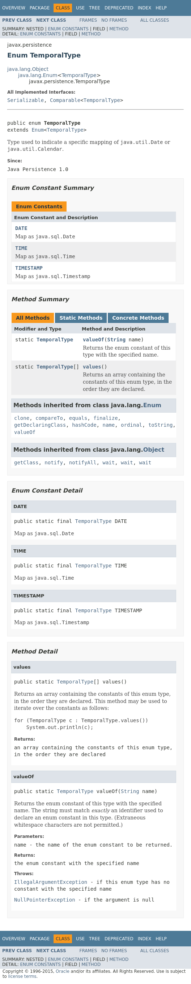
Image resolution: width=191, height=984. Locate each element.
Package (40, 7)
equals (78, 418)
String (116, 339)
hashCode (84, 425)
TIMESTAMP (29, 268)
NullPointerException (44, 900)
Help (161, 7)
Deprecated (119, 7)
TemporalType (78, 75)
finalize (105, 418)
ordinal (131, 425)
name (108, 425)
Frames (88, 20)
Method (118, 28)
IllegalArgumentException (50, 882)
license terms (22, 976)
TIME (21, 248)
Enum (37, 130)
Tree (94, 7)
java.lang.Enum (38, 75)
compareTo (49, 418)
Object (154, 449)
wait (108, 462)
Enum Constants (68, 28)
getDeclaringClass (40, 425)
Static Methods (80, 318)
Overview (13, 7)
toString (160, 425)
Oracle (62, 971)
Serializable (25, 100)
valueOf (93, 339)
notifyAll (83, 462)
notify (53, 462)
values (92, 367)
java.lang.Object (27, 69)
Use (80, 7)
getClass (26, 462)
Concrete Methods (138, 318)
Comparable (65, 100)
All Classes (154, 20)
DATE (21, 228)
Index (145, 7)
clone (21, 418)
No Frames (114, 20)
